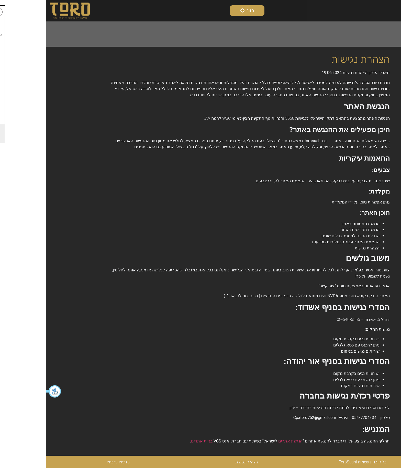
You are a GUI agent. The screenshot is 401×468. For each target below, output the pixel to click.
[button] (7, 391)
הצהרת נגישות (200, 462)
